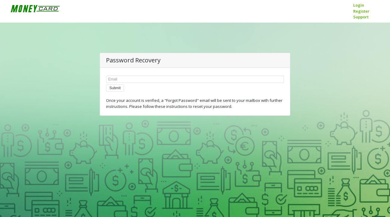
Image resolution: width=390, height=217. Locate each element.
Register (361, 11)
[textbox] (195, 79)
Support (361, 17)
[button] (115, 88)
